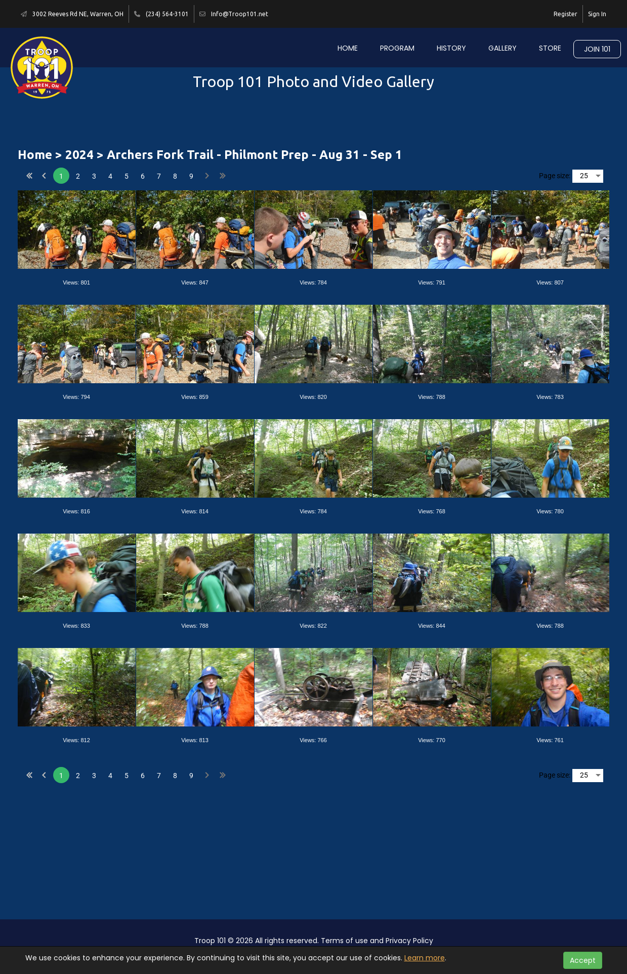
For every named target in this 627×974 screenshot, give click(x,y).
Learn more (424, 958)
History (451, 48)
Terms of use (344, 941)
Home (348, 48)
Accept (583, 960)
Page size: (554, 176)
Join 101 (597, 49)
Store (550, 48)
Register (565, 14)
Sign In (597, 14)
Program (397, 48)
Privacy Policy (409, 941)
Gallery (502, 48)
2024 (79, 154)
